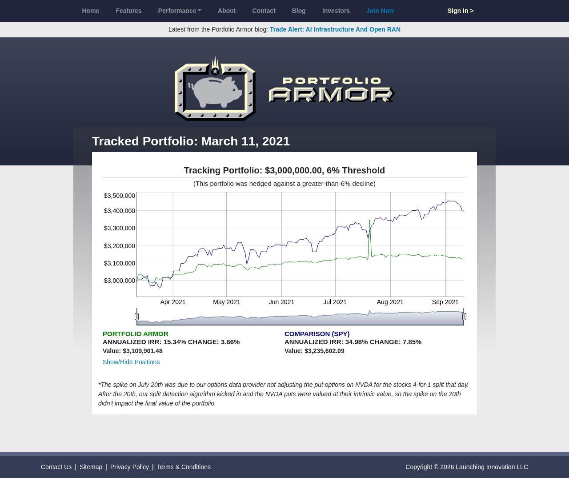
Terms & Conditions (184, 466)
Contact (264, 10)
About (227, 10)
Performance (177, 10)
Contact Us (56, 466)
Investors (336, 10)
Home (91, 10)
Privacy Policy (129, 466)
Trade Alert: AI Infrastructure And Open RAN (335, 29)
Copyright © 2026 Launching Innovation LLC (466, 466)
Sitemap (91, 466)
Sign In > (461, 10)
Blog (299, 10)
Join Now (380, 10)
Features (128, 10)
